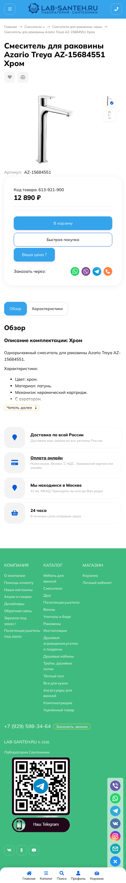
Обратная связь (18, 611)
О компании (14, 575)
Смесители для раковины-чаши (77, 27)
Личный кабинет (97, 582)
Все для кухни (55, 683)
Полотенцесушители (61, 602)
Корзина (90, 575)
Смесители (32, 27)
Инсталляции (55, 630)
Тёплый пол (53, 676)
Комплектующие (57, 703)
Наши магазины (18, 589)
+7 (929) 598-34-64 (27, 726)
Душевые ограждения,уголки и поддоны (60, 643)
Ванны (49, 609)
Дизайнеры (14, 603)
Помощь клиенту (18, 582)
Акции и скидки (18, 596)
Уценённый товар (58, 710)
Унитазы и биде (57, 616)
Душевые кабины (58, 656)
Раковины (52, 623)
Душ (47, 595)
